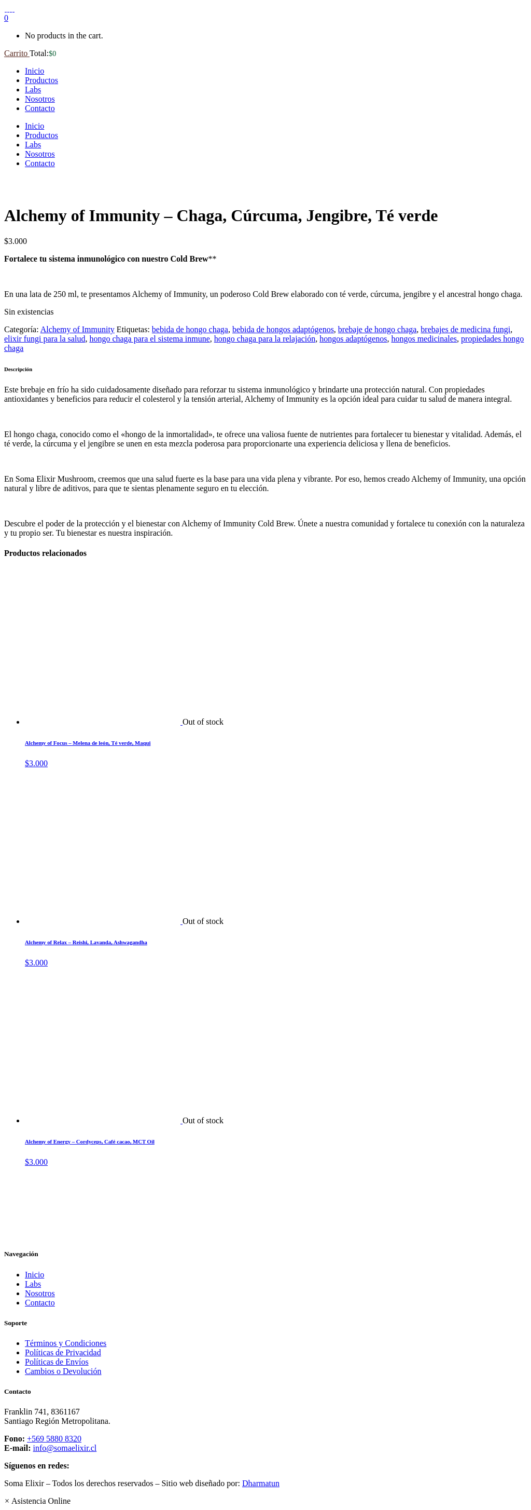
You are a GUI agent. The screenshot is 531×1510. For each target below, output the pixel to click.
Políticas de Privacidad (63, 1352)
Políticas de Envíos (57, 1361)
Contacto (40, 1302)
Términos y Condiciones (65, 1343)
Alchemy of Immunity (77, 329)
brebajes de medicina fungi (465, 329)
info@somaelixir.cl (65, 1448)
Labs (33, 1284)
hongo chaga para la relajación (264, 338)
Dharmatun (261, 1483)
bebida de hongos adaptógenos (283, 329)
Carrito (17, 53)
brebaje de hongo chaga (377, 329)
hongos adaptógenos (353, 338)
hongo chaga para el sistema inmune (149, 338)
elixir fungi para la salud (44, 338)
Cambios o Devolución (63, 1371)
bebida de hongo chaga (190, 329)
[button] (37, 1501)
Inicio (34, 1274)
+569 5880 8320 (54, 1438)
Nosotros (40, 1293)
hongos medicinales (424, 338)
